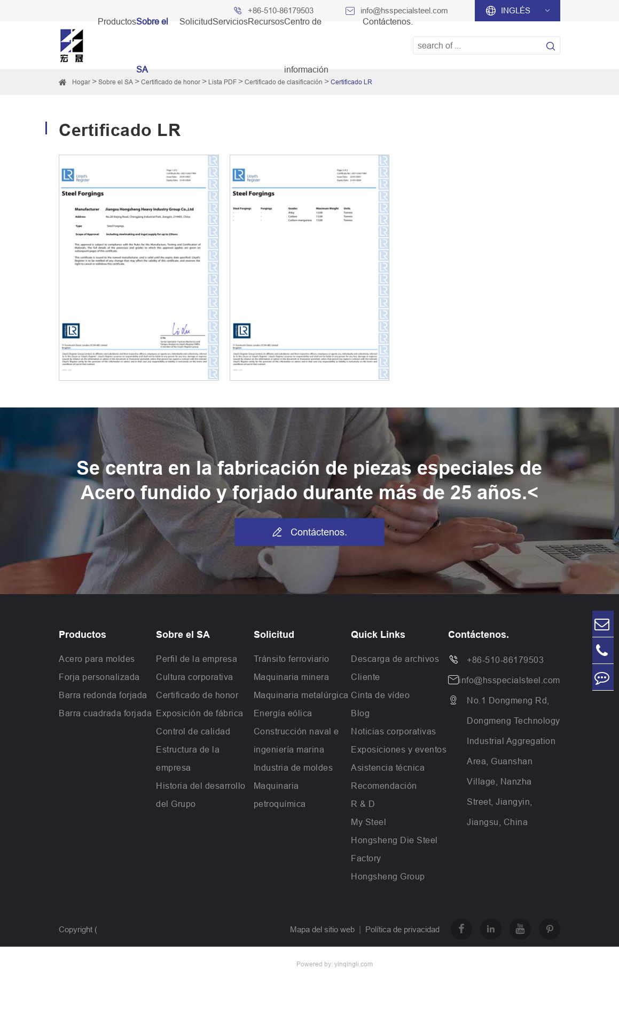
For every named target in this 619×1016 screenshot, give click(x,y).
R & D (363, 804)
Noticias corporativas (393, 731)
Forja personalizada (99, 677)
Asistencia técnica (388, 767)
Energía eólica (283, 713)
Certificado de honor (197, 695)
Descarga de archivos (395, 658)
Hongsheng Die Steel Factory (394, 849)
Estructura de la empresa (188, 758)
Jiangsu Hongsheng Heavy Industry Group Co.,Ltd (147, 964)
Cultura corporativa (194, 677)
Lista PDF (222, 82)
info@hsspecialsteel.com (509, 680)
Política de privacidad (402, 929)
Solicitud (274, 634)
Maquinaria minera (292, 677)
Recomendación (384, 785)
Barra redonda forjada (103, 695)
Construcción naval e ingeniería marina (296, 740)
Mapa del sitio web (322, 929)
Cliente (365, 677)
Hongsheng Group (388, 876)
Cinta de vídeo (380, 695)
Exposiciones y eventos (398, 749)
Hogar (81, 82)
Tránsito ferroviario (292, 658)
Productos (82, 634)
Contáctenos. (309, 531)
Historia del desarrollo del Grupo (201, 795)
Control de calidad (193, 731)
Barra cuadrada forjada (105, 713)
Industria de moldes (293, 767)
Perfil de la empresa (196, 658)
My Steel (368, 822)
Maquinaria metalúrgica (301, 695)
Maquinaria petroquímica (280, 795)
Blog (360, 713)
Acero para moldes (97, 658)
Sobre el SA (115, 82)
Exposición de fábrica (200, 713)
